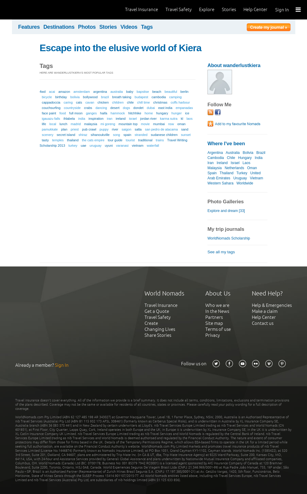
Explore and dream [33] (226, 211)
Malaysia (214, 168)
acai (52, 91)
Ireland (222, 163)
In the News (217, 311)
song (116, 135)
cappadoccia (51, 102)
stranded (141, 135)
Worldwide (245, 183)
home (149, 113)
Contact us (262, 323)
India (259, 158)
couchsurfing (51, 108)
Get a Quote (157, 311)
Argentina (215, 153)
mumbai (159, 124)
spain (127, 135)
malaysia (90, 124)
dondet (138, 108)
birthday (61, 97)
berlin (184, 91)
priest (75, 129)
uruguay (96, 145)
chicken (103, 102)
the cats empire (93, 140)
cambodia (158, 97)
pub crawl (89, 129)
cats (79, 102)
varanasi (122, 145)
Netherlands (234, 168)
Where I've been (226, 143)
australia (116, 91)
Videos (129, 27)
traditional (145, 140)
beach (156, 91)
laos (189, 118)
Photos (87, 27)
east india (165, 108)
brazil (105, 97)
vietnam (138, 145)
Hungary (245, 158)
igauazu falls (51, 118)
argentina (100, 91)
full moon (76, 113)
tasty (45, 140)
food (62, 113)
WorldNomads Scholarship (228, 238)
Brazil (260, 153)
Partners (214, 317)
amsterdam (81, 91)
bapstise (143, 91)
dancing (101, 108)
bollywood (90, 97)
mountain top (128, 124)
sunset (185, 135)
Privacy (212, 335)
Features (29, 27)
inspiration (95, 118)
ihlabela (69, 118)
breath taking (121, 97)
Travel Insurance (141, 9)
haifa (103, 113)
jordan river (148, 118)
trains (160, 140)
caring (68, 102)
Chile (231, 158)
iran (109, 118)
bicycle (47, 97)
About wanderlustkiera (234, 65)
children (118, 102)
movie (145, 124)
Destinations (59, 27)
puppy (104, 129)
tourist (130, 140)
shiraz (83, 135)
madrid (76, 124)
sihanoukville (100, 135)
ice (187, 113)
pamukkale (50, 129)
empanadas (184, 108)
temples (58, 140)
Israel (235, 163)
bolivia (74, 97)
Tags (147, 27)
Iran (210, 163)
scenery (47, 135)
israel (133, 118)
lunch (63, 124)
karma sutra (168, 118)
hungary (162, 113)
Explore (206, 9)
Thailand (227, 173)
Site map (214, 323)
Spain (212, 173)
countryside (72, 108)
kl (182, 118)
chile (130, 102)
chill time (143, 102)
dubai (151, 108)
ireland (121, 118)
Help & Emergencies (272, 305)
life (44, 124)
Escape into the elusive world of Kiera (120, 48)
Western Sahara (220, 183)
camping (175, 97)
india (81, 118)
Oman (252, 168)
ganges (91, 113)
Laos (246, 163)
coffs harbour (180, 102)
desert (115, 108)
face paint (49, 113)
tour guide (115, 140)
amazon (64, 91)
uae (83, 145)
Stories (229, 9)
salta (138, 129)
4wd (43, 91)
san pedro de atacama (161, 129)
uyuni (109, 145)
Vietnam (256, 178)
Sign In (282, 9)
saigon (126, 129)
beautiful (171, 91)
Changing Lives (160, 329)
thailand (73, 140)
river (115, 129)
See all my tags (221, 252)
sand (184, 129)
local (52, 124)
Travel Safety (178, 9)
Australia (233, 153)
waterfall (153, 145)
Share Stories (158, 335)
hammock (118, 113)
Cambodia (215, 158)
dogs (126, 108)
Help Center (255, 9)
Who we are (217, 305)
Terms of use (218, 329)
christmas (160, 102)
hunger (176, 113)
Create (151, 323)
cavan (89, 102)
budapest (141, 97)
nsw (171, 124)
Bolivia (248, 153)
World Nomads (31, 9)
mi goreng (107, 124)
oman (181, 124)
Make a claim (265, 311)
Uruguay (240, 178)
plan (64, 129)
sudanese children (164, 135)
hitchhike (134, 113)
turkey (72, 145)
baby (129, 91)
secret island (66, 135)
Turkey (241, 173)
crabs (88, 108)
